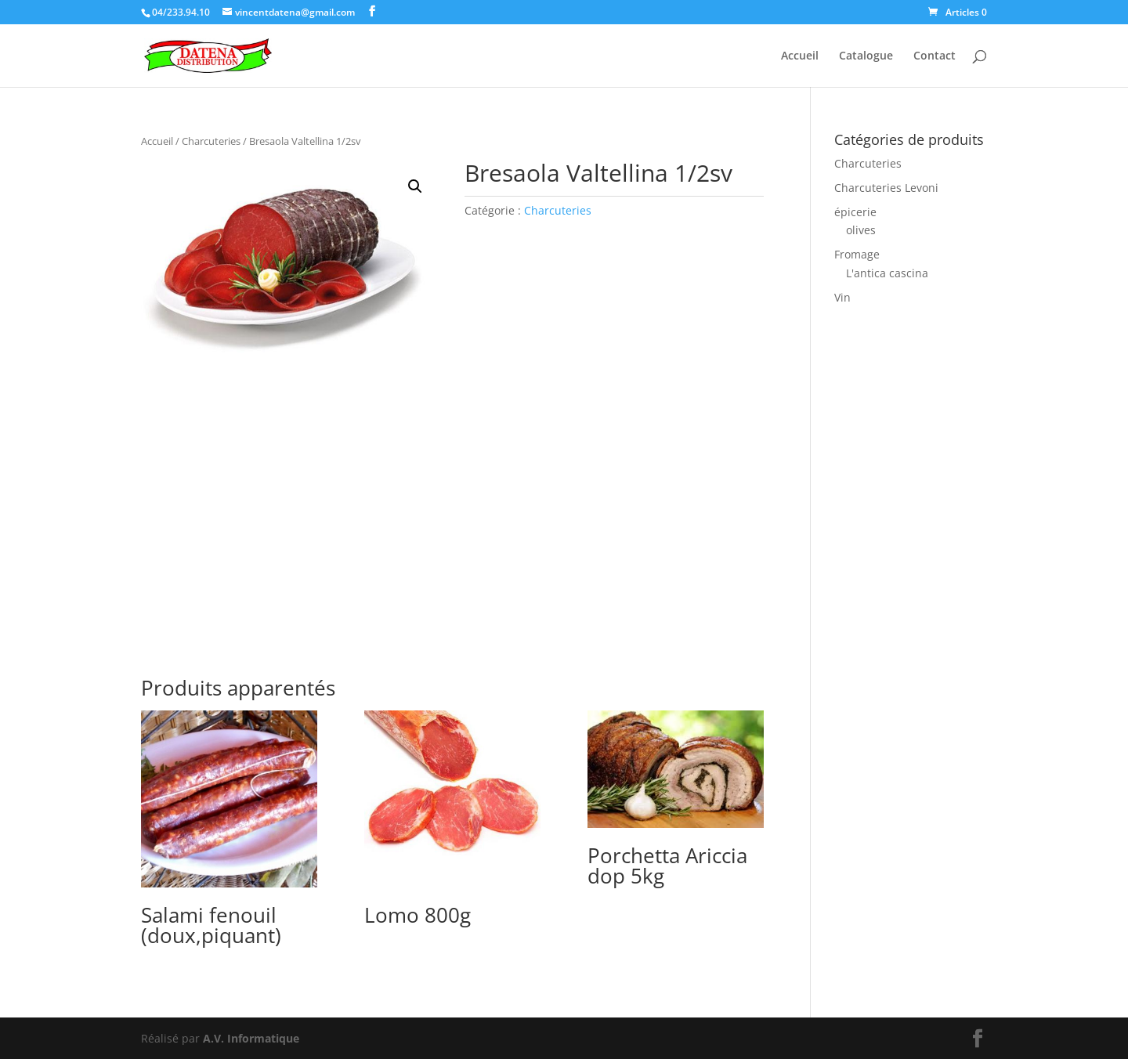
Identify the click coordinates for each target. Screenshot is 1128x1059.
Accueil (800, 56)
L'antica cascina (887, 273)
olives (861, 229)
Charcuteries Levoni (886, 187)
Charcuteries (211, 141)
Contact (934, 56)
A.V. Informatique (251, 1038)
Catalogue (866, 56)
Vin (842, 297)
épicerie (855, 211)
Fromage (857, 254)
